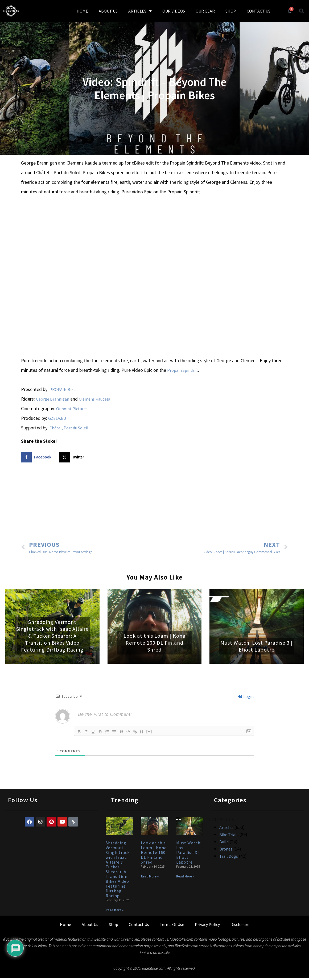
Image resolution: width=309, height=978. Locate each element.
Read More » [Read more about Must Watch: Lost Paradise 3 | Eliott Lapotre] (185, 876)
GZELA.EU (57, 418)
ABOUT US (108, 11)
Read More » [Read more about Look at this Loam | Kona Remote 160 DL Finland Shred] (150, 876)
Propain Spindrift (182, 370)
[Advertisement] (154, 502)
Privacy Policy (207, 924)
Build (224, 841)
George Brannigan (52, 399)
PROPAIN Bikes (63, 389)
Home (65, 924)
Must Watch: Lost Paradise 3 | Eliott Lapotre (256, 646)
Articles (226, 827)
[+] (153, 731)
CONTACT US (258, 11)
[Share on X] (72, 457)
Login (246, 696)
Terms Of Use (172, 924)
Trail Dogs (228, 856)
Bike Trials (228, 834)
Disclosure (239, 924)
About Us (90, 924)
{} (146, 731)
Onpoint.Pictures (72, 408)
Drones (225, 849)
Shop (113, 924)
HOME (82, 11)
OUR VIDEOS (173, 11)
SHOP (230, 11)
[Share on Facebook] (37, 457)
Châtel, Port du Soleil (69, 427)
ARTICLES (140, 11)
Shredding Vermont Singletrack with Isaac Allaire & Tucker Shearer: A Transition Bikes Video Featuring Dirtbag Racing (52, 635)
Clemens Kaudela (94, 399)
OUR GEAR (205, 11)
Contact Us (139, 924)
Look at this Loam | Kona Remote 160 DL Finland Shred (154, 642)
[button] (301, 10)
